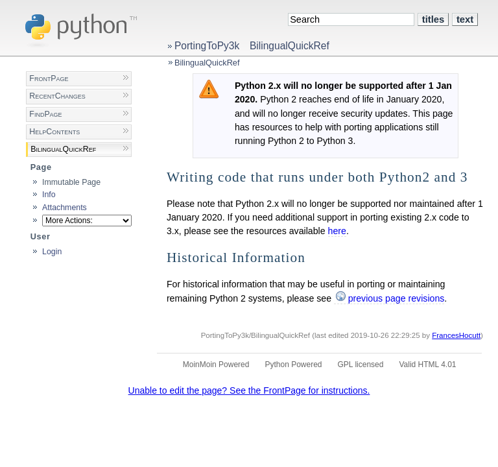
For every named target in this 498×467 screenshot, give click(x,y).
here (337, 231)
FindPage (45, 114)
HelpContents (54, 131)
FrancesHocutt (456, 335)
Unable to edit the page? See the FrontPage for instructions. (249, 390)
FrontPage (48, 78)
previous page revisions (396, 298)
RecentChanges (57, 96)
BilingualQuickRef (289, 45)
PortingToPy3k (206, 45)
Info (49, 194)
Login (52, 251)
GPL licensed (361, 364)
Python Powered (293, 364)
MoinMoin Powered (216, 364)
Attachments (64, 207)
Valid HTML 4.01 (427, 364)
